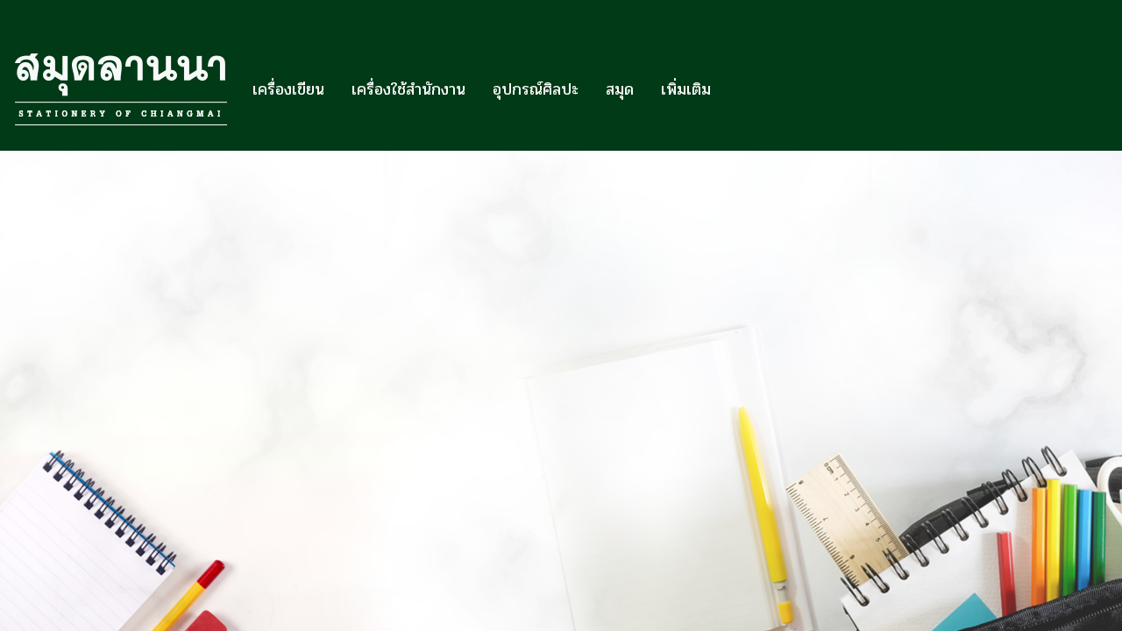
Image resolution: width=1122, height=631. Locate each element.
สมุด (620, 89)
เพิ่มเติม (686, 89)
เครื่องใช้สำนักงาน (408, 89)
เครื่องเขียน (288, 89)
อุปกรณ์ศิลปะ (536, 89)
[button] (740, 89)
